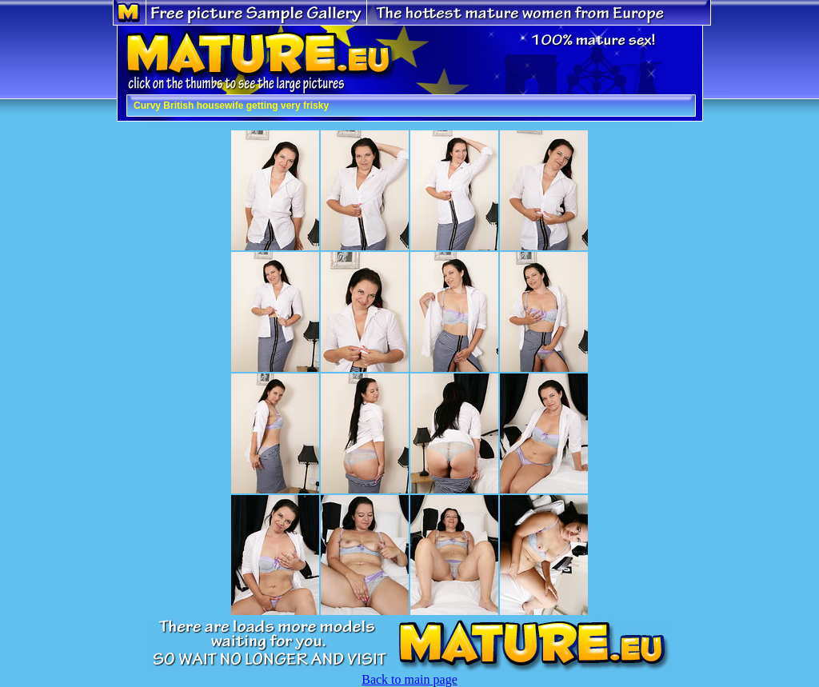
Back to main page (409, 679)
